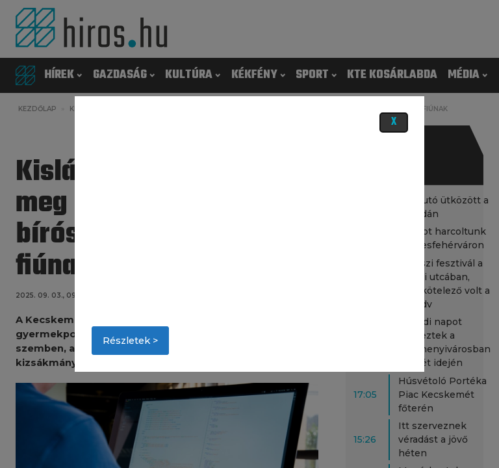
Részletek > (130, 340)
